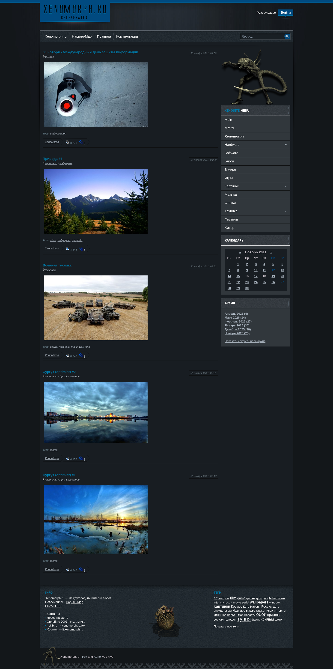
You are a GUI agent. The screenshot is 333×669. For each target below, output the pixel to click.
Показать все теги (226, 626)
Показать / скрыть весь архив (245, 341)
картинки (51, 163)
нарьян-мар (235, 615)
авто (276, 606)
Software (231, 153)
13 (282, 270)
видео (250, 610)
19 (273, 276)
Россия (266, 606)
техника (50, 269)
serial (245, 602)
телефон (230, 619)
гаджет (261, 610)
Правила (104, 36)
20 (282, 276)
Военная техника (57, 265)
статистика (77, 621)
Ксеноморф (75, 11)
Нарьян (255, 606)
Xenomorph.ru (56, 36)
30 (247, 288)
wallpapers (65, 163)
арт (230, 610)
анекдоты (220, 610)
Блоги (229, 161)
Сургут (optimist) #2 (59, 372)
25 (264, 282)
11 (264, 270)
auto (221, 598)
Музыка (231, 194)
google (266, 598)
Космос (236, 606)
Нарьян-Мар (82, 36)
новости (250, 615)
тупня (244, 619)
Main (228, 120)
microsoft (226, 602)
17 (255, 276)
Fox (84, 656)
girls (259, 598)
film (233, 598)
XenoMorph (52, 141)
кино (217, 615)
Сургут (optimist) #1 (59, 475)
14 (229, 276)
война (53, 346)
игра (269, 610)
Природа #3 (52, 159)
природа (77, 240)
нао (223, 615)
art (216, 598)
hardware (278, 598)
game (241, 598)
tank (87, 346)
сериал (219, 619)
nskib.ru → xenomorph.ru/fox (66, 625)
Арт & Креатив (69, 376)
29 (238, 288)
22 (238, 282)
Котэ (246, 606)
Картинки (222, 606)
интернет (280, 610)
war (81, 346)
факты (256, 619)
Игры (229, 178)
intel (216, 602)
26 (273, 282)
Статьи (230, 203)
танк (74, 346)
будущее (239, 610)
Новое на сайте (57, 617)
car (227, 598)
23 (247, 282)
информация (58, 133)
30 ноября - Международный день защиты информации (90, 52)
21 (229, 282)
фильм (267, 619)
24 (255, 282)
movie (237, 602)
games (250, 598)
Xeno (97, 656)
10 (255, 270)
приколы (273, 615)
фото (54, 449)
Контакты (53, 613)
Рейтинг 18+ (53, 606)
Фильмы (231, 219)
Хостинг (52, 629)
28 (229, 288)
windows (275, 602)
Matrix (229, 128)
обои (53, 240)
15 (238, 276)
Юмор (229, 228)
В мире (49, 56)
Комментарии (127, 36)
